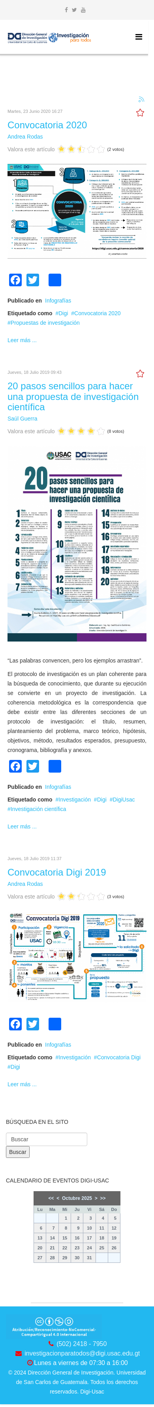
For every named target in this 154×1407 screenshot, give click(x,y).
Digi (63, 313)
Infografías (58, 300)
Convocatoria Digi (119, 1057)
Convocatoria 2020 (47, 125)
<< (51, 1198)
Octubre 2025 (77, 1198)
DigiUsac (124, 799)
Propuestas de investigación (45, 323)
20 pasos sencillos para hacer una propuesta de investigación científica (73, 396)
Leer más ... (22, 340)
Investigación (74, 799)
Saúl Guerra (22, 418)
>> (102, 1198)
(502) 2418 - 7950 (81, 1343)
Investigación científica (38, 809)
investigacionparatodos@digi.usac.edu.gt (82, 1353)
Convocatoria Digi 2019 (57, 872)
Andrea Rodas (25, 136)
